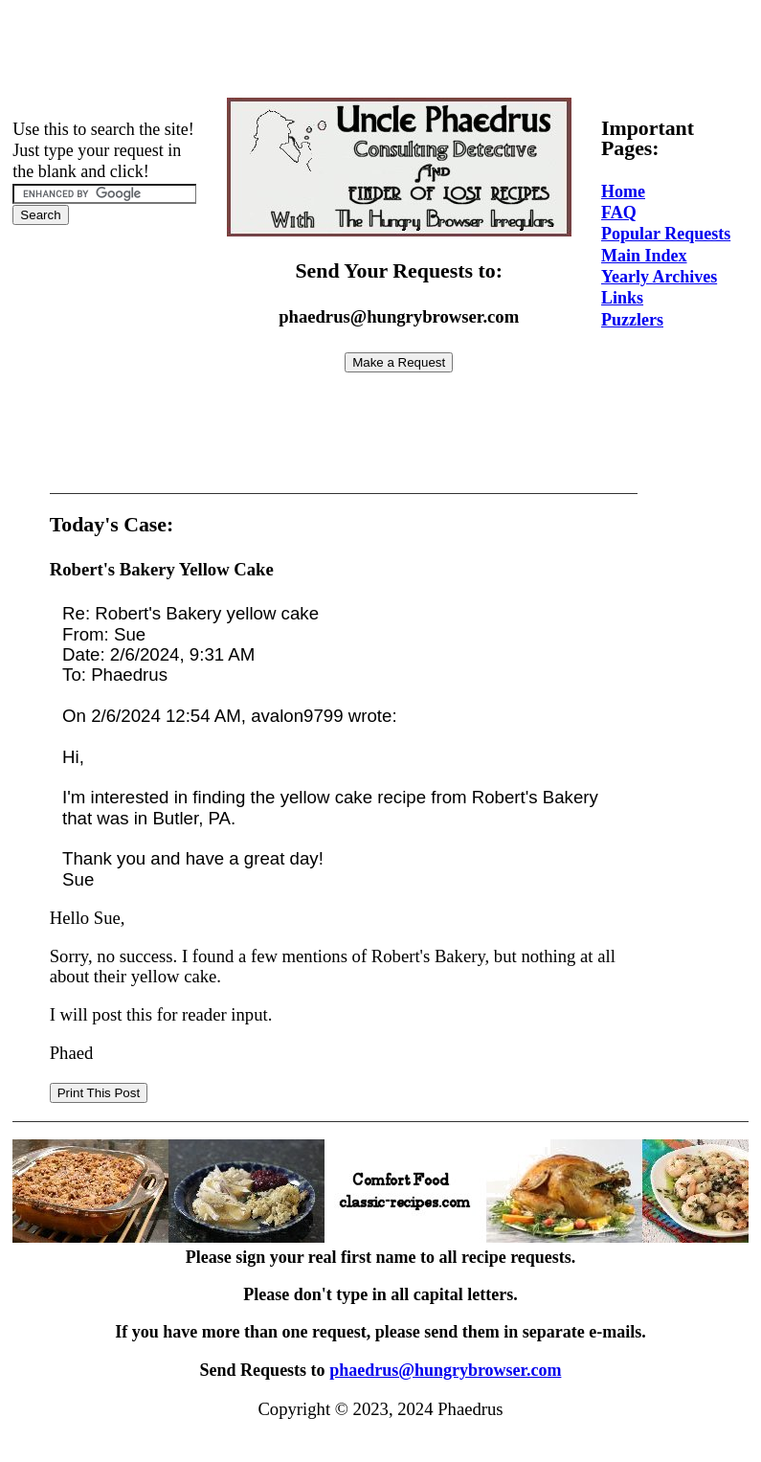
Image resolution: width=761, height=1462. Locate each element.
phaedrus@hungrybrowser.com (445, 1370)
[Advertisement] (381, 51)
